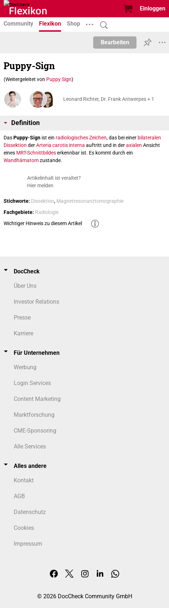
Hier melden (40, 185)
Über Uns (25, 285)
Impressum (28, 543)
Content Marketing (37, 398)
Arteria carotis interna (60, 145)
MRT (21, 153)
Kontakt (24, 480)
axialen (134, 145)
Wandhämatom (21, 160)
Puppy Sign (59, 79)
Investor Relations (36, 301)
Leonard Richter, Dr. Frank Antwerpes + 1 (108, 99)
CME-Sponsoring (35, 430)
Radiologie (46, 212)
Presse (22, 317)
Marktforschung (34, 414)
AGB (19, 496)
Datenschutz (30, 512)
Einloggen (152, 8)
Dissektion (15, 145)
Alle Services (30, 446)
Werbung (25, 367)
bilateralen (149, 137)
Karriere (23, 333)
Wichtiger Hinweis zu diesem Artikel (43, 223)
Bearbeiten (115, 42)
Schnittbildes (41, 153)
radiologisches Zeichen (81, 137)
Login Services (32, 383)
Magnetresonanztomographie (90, 201)
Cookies (24, 527)
